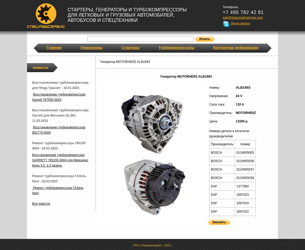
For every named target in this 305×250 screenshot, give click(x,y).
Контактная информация (236, 48)
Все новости (41, 204)
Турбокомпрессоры (176, 48)
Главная (54, 48)
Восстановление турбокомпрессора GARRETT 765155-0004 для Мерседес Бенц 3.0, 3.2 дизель (60, 160)
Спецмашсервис (46, 15)
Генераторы (91, 48)
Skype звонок (240, 23)
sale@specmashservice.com (243, 17)
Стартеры (130, 48)
